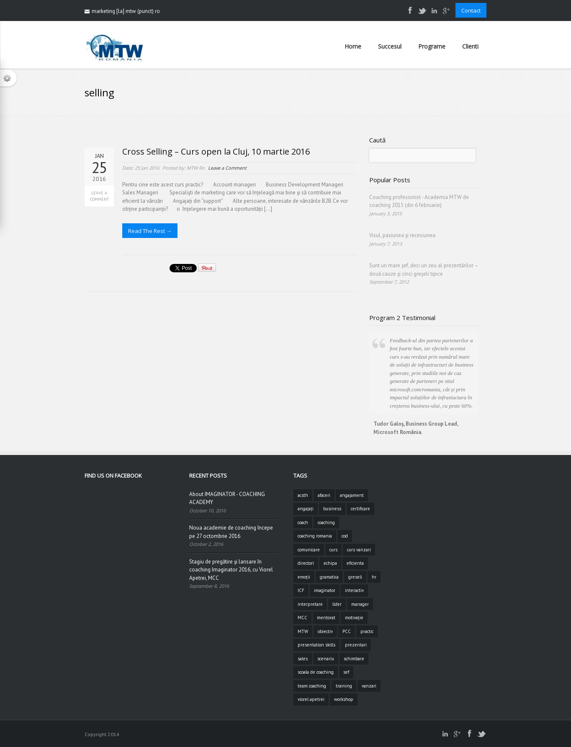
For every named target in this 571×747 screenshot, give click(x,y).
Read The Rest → (150, 231)
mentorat (326, 617)
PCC (346, 631)
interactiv (354, 590)
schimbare (354, 659)
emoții (304, 577)
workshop (343, 699)
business (332, 509)
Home (353, 46)
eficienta (355, 563)
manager (360, 604)
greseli (355, 577)
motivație (354, 617)
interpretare (310, 604)
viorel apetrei (311, 699)
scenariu (325, 659)
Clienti (470, 46)
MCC (302, 617)
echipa (330, 563)
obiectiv (325, 631)
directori (306, 563)
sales (303, 659)
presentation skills (316, 645)
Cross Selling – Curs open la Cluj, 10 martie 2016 (216, 151)
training (344, 686)
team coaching (312, 686)
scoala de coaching (316, 672)
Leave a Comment (99, 196)
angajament (352, 495)
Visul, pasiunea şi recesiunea (402, 235)
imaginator (324, 590)
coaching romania (315, 536)
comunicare (309, 550)
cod (345, 536)
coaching (326, 522)
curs (333, 550)
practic (366, 631)
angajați (306, 509)
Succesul (389, 46)
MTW (303, 631)
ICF (301, 590)
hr (374, 577)
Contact (471, 10)
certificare (360, 509)
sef (346, 672)
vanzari (369, 686)
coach (303, 522)
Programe (431, 46)
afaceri (324, 495)
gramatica (329, 577)
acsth (303, 495)
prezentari (356, 645)
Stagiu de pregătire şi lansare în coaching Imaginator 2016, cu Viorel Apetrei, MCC (231, 570)
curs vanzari (359, 550)
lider (337, 604)
